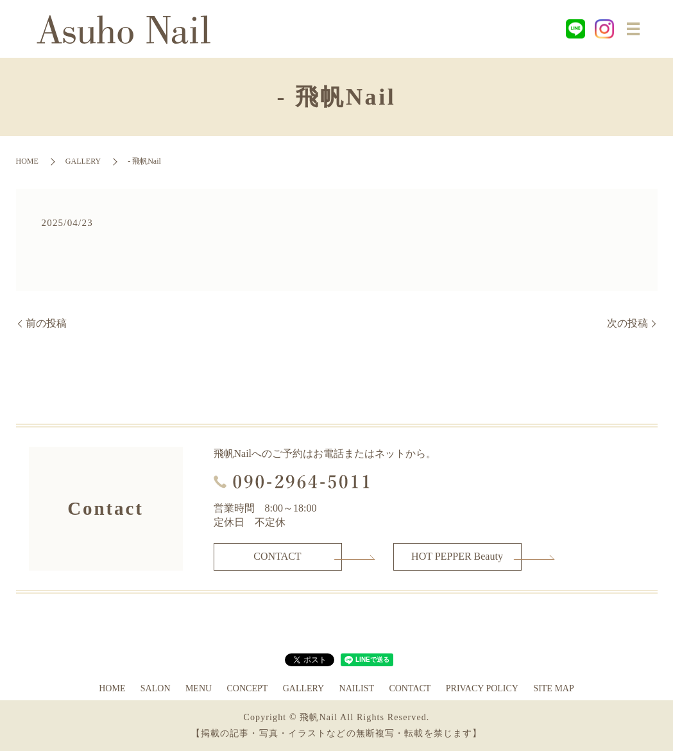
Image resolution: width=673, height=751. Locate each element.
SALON (156, 688)
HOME (27, 161)
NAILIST (356, 688)
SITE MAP (553, 688)
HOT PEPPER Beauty (457, 556)
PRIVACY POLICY (482, 688)
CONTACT (277, 556)
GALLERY (83, 161)
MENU (198, 688)
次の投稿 (627, 323)
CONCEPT (247, 688)
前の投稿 (46, 323)
